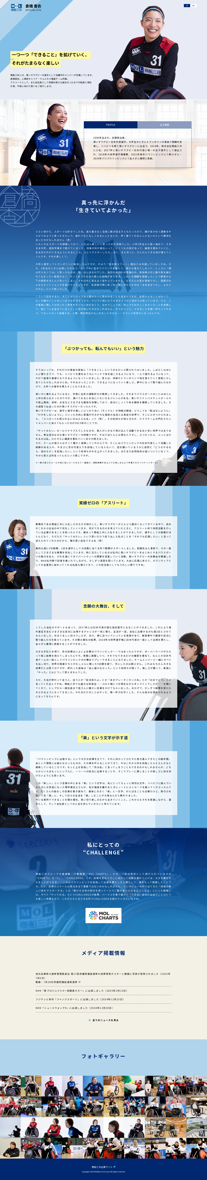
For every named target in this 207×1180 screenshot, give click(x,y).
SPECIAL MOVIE (179, 81)
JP (186, 5)
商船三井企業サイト (102, 1167)
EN (193, 5)
